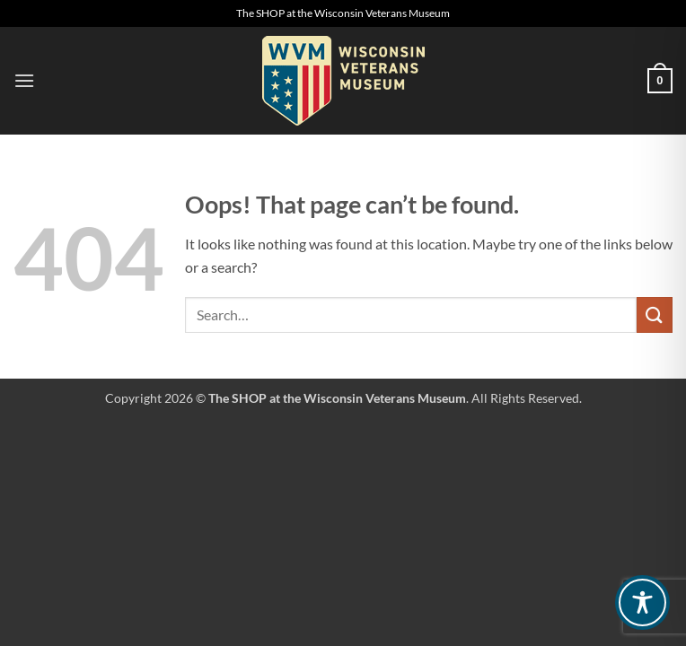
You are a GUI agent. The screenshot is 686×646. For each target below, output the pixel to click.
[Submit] (655, 314)
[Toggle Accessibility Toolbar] (642, 602)
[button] (24, 80)
